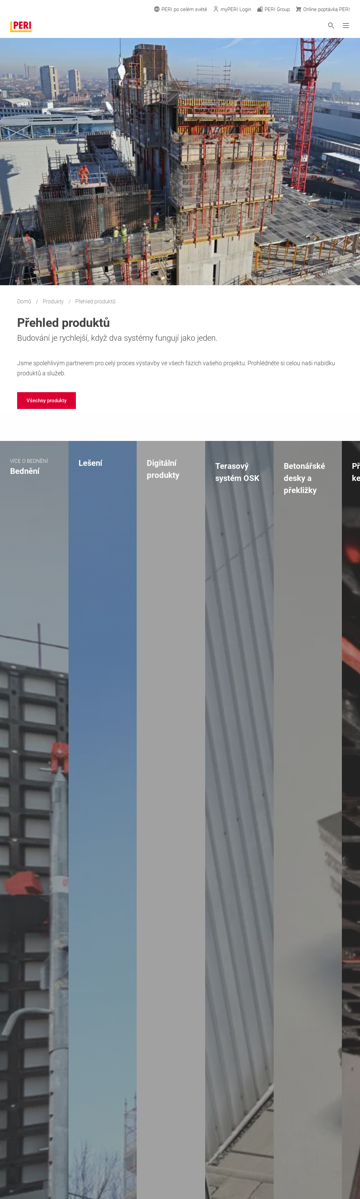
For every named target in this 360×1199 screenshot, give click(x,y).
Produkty (54, 301)
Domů (25, 301)
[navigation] (46, 400)
